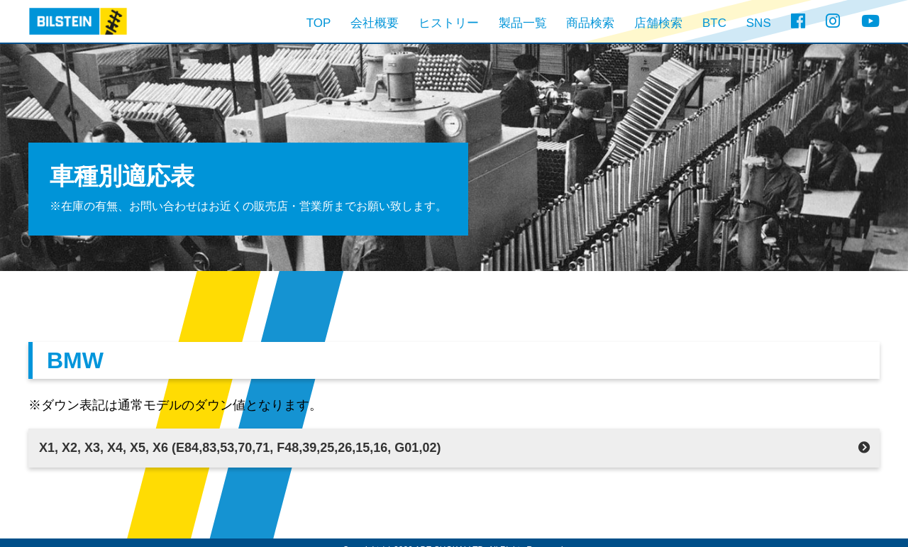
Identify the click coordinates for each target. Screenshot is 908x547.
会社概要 (374, 23)
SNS (758, 23)
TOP (318, 23)
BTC (714, 23)
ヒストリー (449, 23)
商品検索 (590, 23)
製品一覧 (523, 23)
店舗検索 (658, 23)
